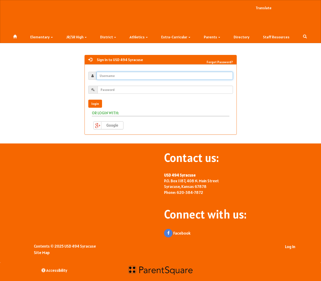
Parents (212, 37)
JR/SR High (76, 37)
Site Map (42, 252)
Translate (264, 7)
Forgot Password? (220, 62)
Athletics (138, 37)
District (108, 37)
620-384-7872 (190, 192)
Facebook (177, 233)
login (95, 104)
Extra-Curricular (175, 37)
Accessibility (54, 270)
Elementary (41, 37)
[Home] (14, 36)
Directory (242, 37)
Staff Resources (276, 37)
